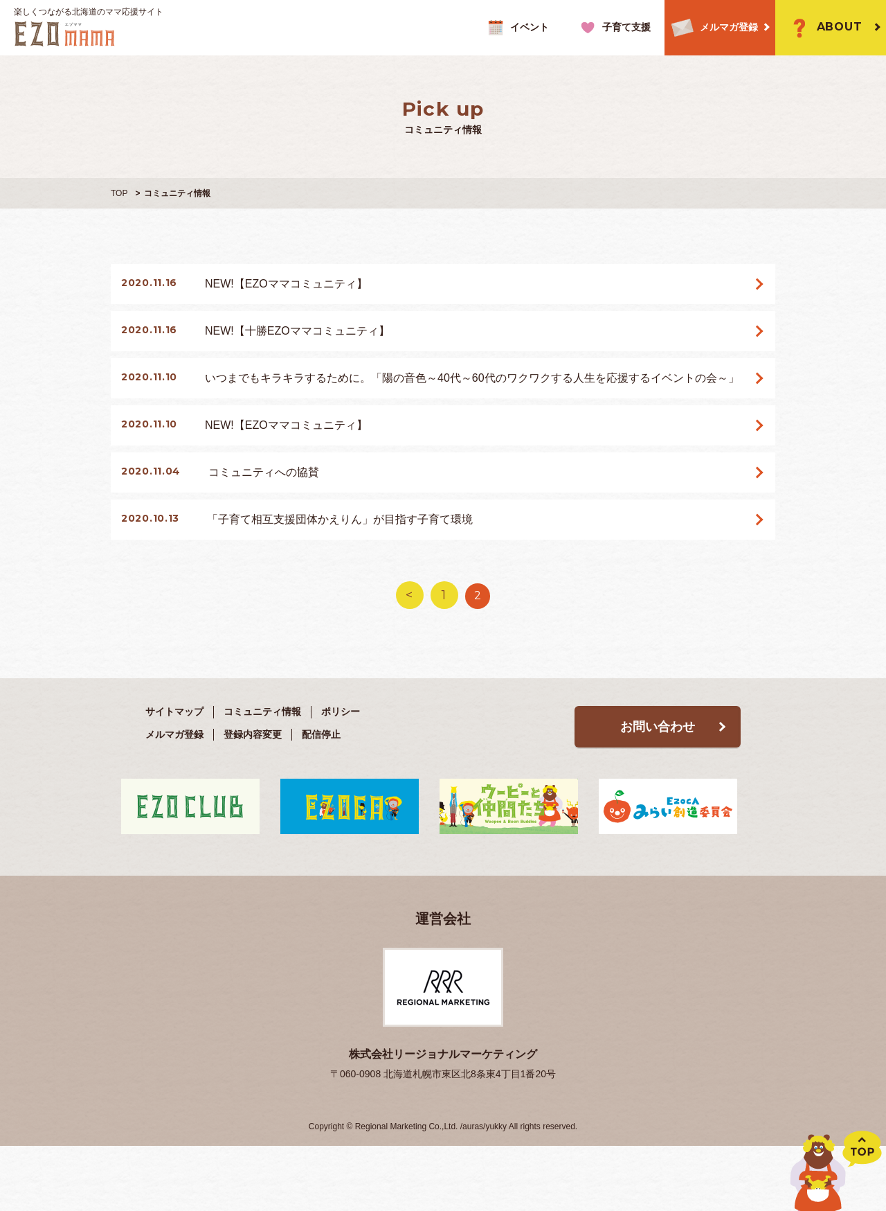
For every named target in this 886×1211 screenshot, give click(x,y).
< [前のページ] (409, 656)
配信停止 (321, 795)
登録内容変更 (253, 795)
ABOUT (824, 28)
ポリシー (340, 772)
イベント (517, 28)
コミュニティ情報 (262, 772)
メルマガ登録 (711, 28)
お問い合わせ (657, 788)
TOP (119, 193)
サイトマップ (174, 772)
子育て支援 (614, 28)
